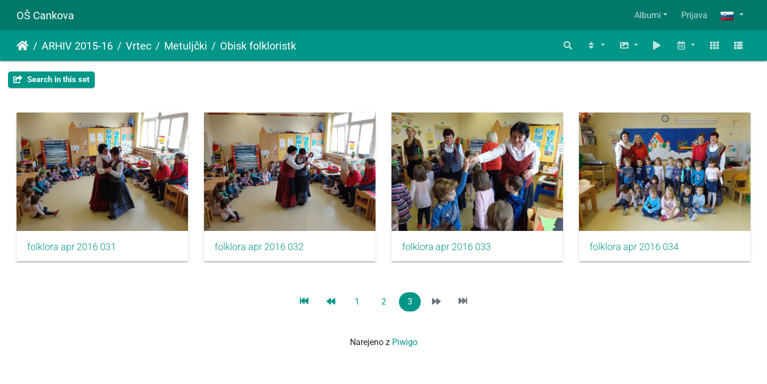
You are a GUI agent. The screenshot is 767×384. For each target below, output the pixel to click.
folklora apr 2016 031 (71, 247)
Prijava (694, 15)
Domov (23, 46)
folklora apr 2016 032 (259, 247)
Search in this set (51, 79)
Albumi (647, 15)
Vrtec (138, 45)
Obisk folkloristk (258, 45)
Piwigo (405, 342)
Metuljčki (185, 45)
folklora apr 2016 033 (446, 247)
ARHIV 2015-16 (77, 45)
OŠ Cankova (45, 15)
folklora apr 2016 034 (634, 247)
